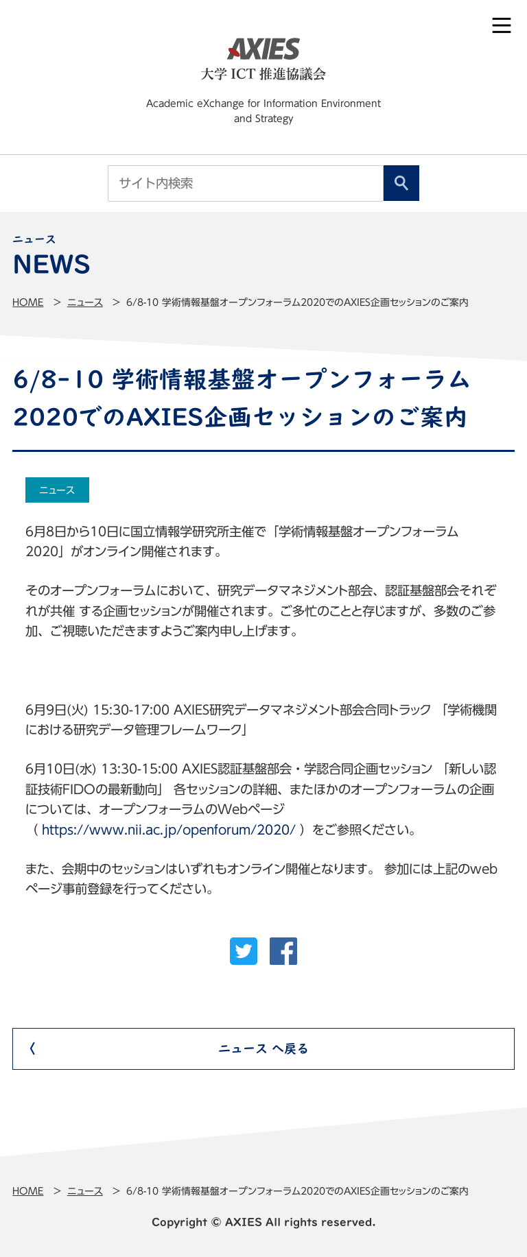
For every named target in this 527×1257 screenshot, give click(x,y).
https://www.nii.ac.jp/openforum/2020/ (169, 830)
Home (27, 302)
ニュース (85, 302)
